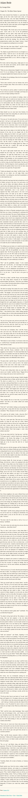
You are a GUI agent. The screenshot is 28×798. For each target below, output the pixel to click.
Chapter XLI (6, 790)
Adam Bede (19, 795)
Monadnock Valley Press (6, 795)
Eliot (14, 795)
